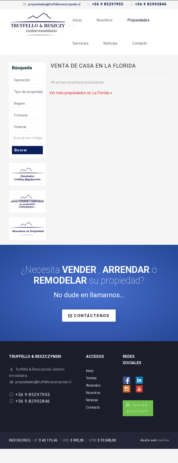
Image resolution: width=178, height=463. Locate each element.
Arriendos (93, 399)
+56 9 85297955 (107, 4)
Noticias (107, 54)
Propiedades (132, 23)
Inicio (76, 23)
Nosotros (101, 23)
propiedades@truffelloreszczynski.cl (54, 4)
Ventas (91, 392)
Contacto (133, 54)
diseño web (148, 454)
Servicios (79, 54)
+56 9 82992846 (151, 4)
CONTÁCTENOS (89, 329)
